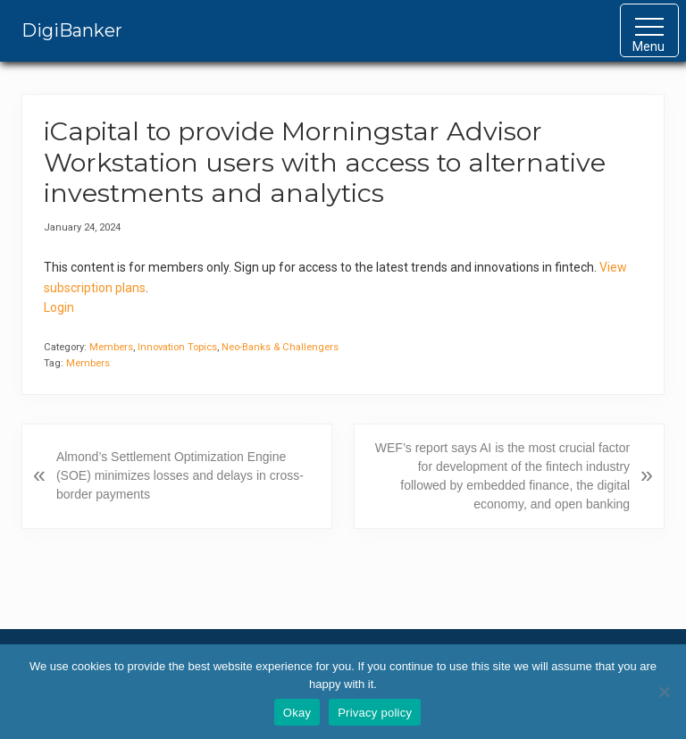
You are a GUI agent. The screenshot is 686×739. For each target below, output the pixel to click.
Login (59, 307)
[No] (664, 692)
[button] (649, 30)
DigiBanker (71, 30)
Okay (297, 712)
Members (111, 347)
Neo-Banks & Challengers (280, 347)
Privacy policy (375, 712)
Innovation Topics (177, 347)
